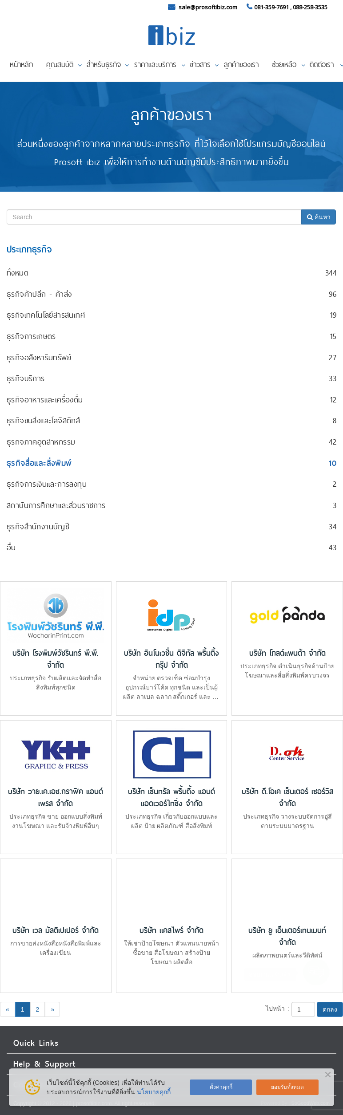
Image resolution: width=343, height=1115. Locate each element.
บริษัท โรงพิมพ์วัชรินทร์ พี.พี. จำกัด (55, 659)
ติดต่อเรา (322, 64)
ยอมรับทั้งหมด (287, 1087)
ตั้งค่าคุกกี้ (221, 1087)
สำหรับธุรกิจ (104, 64)
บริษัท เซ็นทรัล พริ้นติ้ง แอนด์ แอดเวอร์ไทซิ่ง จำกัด (171, 798)
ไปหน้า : (278, 1008)
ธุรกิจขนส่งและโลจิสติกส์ (43, 420)
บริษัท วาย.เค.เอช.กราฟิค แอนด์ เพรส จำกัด (55, 798)
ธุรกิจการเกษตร (31, 336)
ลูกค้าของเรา (241, 64)
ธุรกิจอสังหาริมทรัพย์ (39, 357)
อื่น (11, 547)
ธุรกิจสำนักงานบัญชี (38, 526)
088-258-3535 (310, 7)
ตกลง (330, 1009)
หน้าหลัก (21, 64)
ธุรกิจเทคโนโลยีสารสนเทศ (46, 314)
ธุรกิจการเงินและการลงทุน (47, 483)
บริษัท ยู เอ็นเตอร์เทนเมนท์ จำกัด (287, 937)
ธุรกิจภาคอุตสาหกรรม (41, 441)
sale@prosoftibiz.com (209, 7)
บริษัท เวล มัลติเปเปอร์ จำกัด (55, 931)
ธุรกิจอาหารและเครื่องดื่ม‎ (45, 399)
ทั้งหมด (17, 272)
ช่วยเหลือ (284, 64)
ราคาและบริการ (155, 64)
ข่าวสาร (200, 64)
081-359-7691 (271, 7)
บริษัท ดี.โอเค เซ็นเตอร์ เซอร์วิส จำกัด (287, 798)
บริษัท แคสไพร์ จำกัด (171, 931)
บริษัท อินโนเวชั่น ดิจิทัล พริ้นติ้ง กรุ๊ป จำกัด (171, 659)
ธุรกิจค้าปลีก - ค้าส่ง (39, 294)
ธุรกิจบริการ (26, 378)
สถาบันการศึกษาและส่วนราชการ (56, 505)
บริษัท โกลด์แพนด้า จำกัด (287, 653)
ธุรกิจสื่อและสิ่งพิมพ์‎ (39, 463)
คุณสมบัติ (59, 64)
